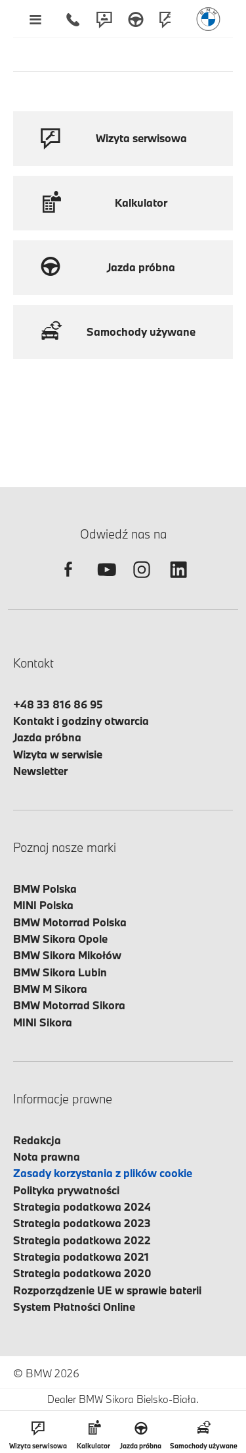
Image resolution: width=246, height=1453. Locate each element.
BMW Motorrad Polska (70, 922)
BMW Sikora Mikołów (67, 955)
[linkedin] (178, 581)
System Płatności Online (74, 1306)
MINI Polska (43, 905)
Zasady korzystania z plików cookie (102, 1173)
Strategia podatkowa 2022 (82, 1240)
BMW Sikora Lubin (60, 972)
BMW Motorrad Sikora (69, 1005)
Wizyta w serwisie (57, 754)
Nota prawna (46, 1156)
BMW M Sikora (50, 988)
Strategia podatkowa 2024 (82, 1206)
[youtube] (105, 581)
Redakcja (37, 1140)
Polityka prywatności (66, 1190)
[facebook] (68, 581)
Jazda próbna (47, 737)
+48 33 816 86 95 (58, 704)
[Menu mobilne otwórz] (35, 19)
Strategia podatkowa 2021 (81, 1256)
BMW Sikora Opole (60, 938)
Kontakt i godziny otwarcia (81, 720)
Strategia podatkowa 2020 (82, 1273)
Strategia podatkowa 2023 (82, 1223)
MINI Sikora (42, 1022)
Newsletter (40, 771)
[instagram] (141, 581)
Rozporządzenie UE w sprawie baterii (107, 1290)
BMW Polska (45, 888)
